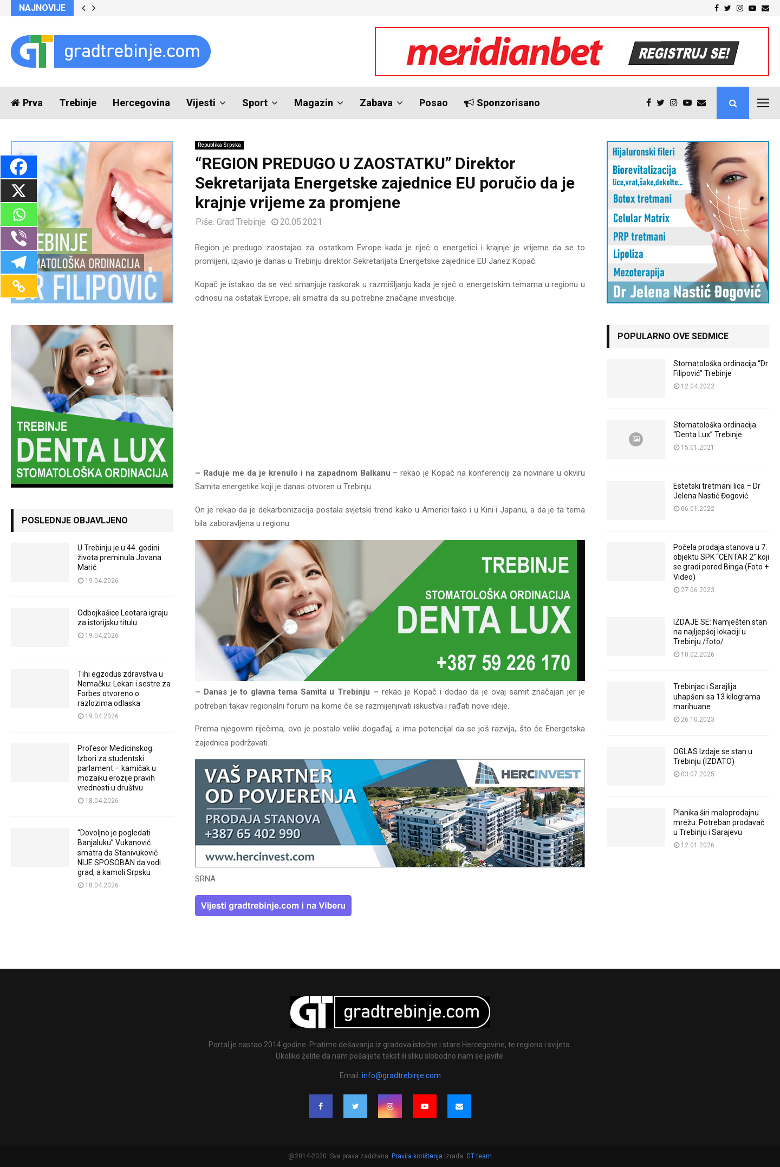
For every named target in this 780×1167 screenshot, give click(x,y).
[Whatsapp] (18, 214)
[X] (18, 191)
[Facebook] (18, 167)
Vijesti (201, 102)
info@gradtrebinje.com (401, 1075)
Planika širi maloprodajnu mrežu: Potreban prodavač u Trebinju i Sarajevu (718, 822)
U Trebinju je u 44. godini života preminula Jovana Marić (119, 557)
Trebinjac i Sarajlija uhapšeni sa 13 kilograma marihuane (716, 696)
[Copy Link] (18, 286)
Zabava (376, 102)
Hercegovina (141, 102)
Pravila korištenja (418, 1156)
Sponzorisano (502, 102)
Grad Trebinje (241, 222)
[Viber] (18, 238)
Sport (255, 102)
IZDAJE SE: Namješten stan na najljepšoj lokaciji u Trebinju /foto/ (720, 632)
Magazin (313, 102)
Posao (433, 102)
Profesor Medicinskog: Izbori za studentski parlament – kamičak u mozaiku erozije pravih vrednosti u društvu (116, 768)
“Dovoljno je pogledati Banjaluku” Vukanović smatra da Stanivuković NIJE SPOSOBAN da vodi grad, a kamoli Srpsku (119, 852)
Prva (27, 102)
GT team (479, 1156)
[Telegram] (18, 262)
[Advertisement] (390, 390)
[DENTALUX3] (390, 678)
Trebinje (77, 102)
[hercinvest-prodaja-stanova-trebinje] (390, 865)
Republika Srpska (219, 145)
